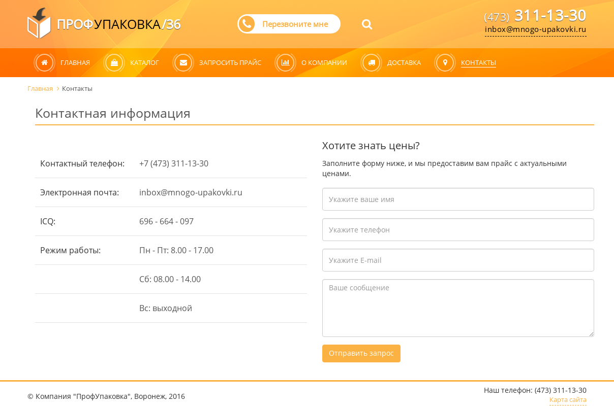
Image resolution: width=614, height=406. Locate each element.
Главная (44, 88)
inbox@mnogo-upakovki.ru (536, 29)
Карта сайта (568, 400)
